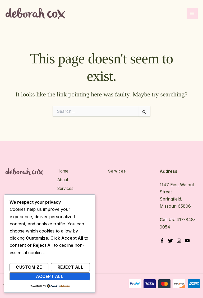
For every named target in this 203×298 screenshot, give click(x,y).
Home (63, 171)
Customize (29, 267)
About (63, 179)
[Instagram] (179, 241)
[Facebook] (162, 241)
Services (65, 188)
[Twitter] (170, 241)
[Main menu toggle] (192, 14)
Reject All (71, 267)
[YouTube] (188, 241)
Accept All (49, 276)
